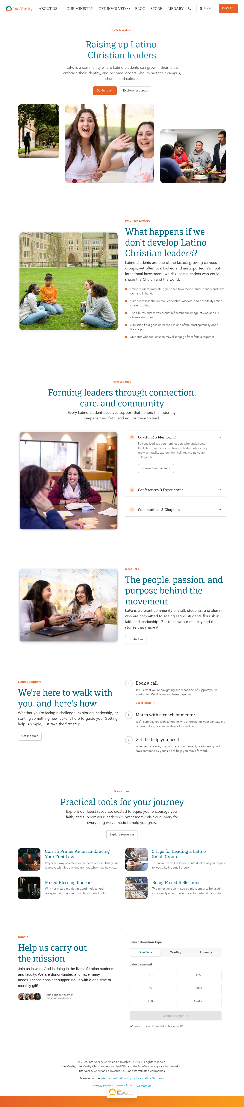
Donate (167, 1092)
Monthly (175, 952)
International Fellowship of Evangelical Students (132, 1078)
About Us (48, 9)
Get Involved (112, 9)
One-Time (145, 952)
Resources (148, 1092)
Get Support (125, 1092)
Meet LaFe (103, 1092)
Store (156, 9)
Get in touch (145, 702)
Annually (205, 952)
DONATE (228, 8)
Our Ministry (80, 9)
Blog (140, 9)
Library (176, 9)
